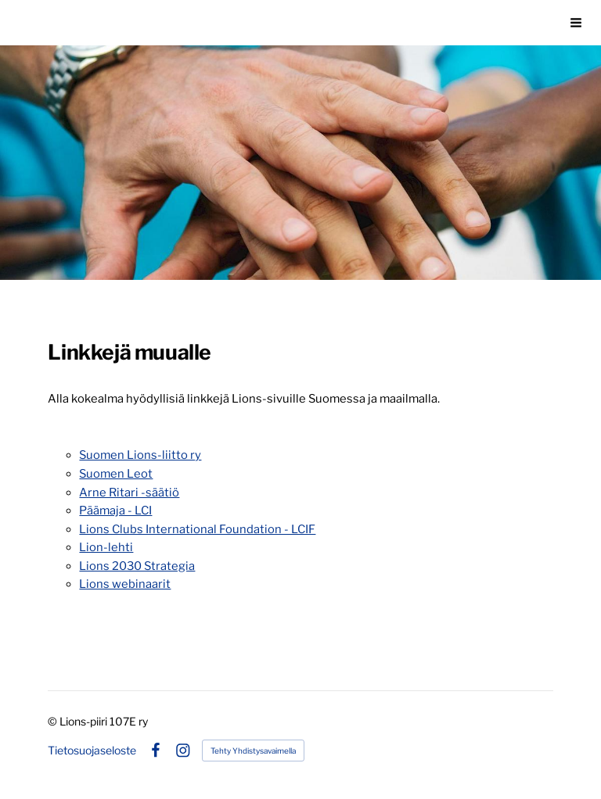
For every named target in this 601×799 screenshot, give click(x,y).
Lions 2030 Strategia (137, 566)
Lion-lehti (106, 547)
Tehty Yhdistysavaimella (253, 750)
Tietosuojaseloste (92, 750)
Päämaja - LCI (115, 510)
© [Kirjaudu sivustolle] (53, 721)
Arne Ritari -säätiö (129, 492)
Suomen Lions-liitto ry (140, 455)
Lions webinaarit (125, 584)
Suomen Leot (116, 474)
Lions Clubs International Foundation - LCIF (197, 529)
